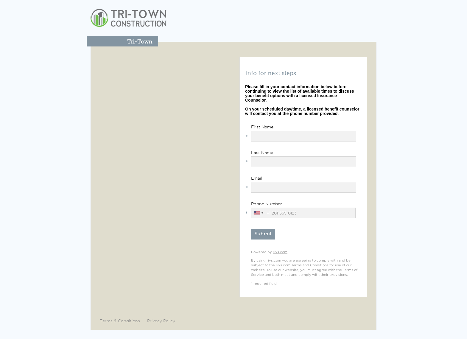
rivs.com (280, 252)
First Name (262, 127)
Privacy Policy (161, 320)
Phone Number (266, 203)
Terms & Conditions (120, 320)
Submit (263, 233)
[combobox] (258, 213)
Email (256, 178)
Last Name (262, 152)
